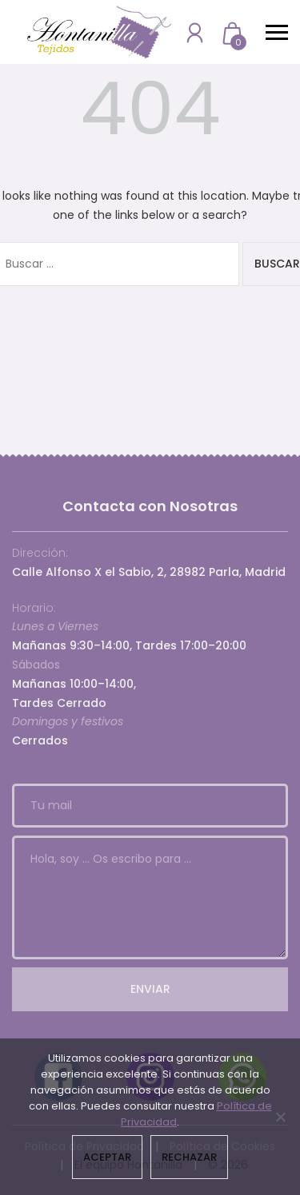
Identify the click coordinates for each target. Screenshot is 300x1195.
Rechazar (189, 1157)
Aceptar (107, 1157)
